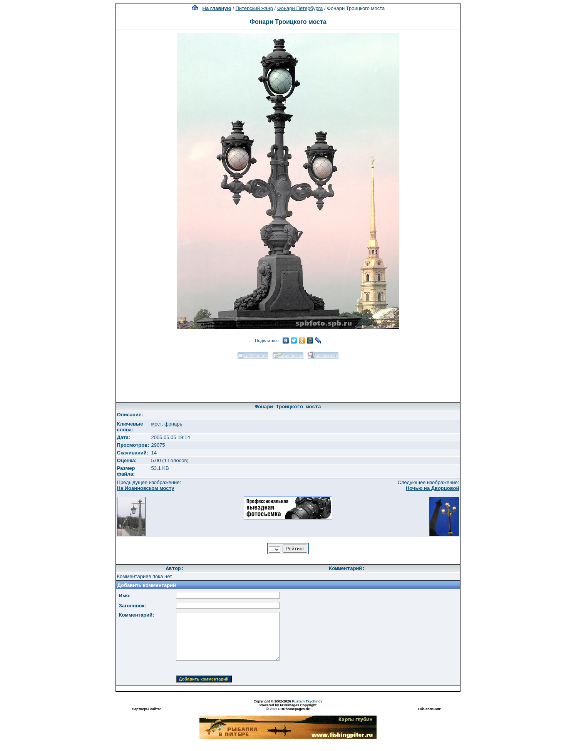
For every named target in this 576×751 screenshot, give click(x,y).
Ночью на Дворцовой (432, 488)
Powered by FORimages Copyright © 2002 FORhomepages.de (288, 707)
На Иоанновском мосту (145, 488)
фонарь (173, 424)
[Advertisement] (288, 378)
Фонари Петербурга (300, 8)
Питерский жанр (254, 8)
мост (156, 424)
